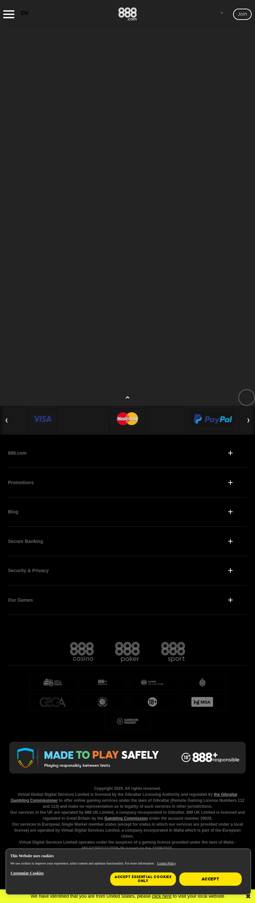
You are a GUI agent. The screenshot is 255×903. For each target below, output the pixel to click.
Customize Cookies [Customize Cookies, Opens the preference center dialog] (27, 873)
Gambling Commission (126, 818)
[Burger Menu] (8, 14)
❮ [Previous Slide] (6, 420)
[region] (128, 872)
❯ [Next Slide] (248, 420)
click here (162, 896)
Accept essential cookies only (143, 879)
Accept (210, 879)
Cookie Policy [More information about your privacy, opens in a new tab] (166, 863)
